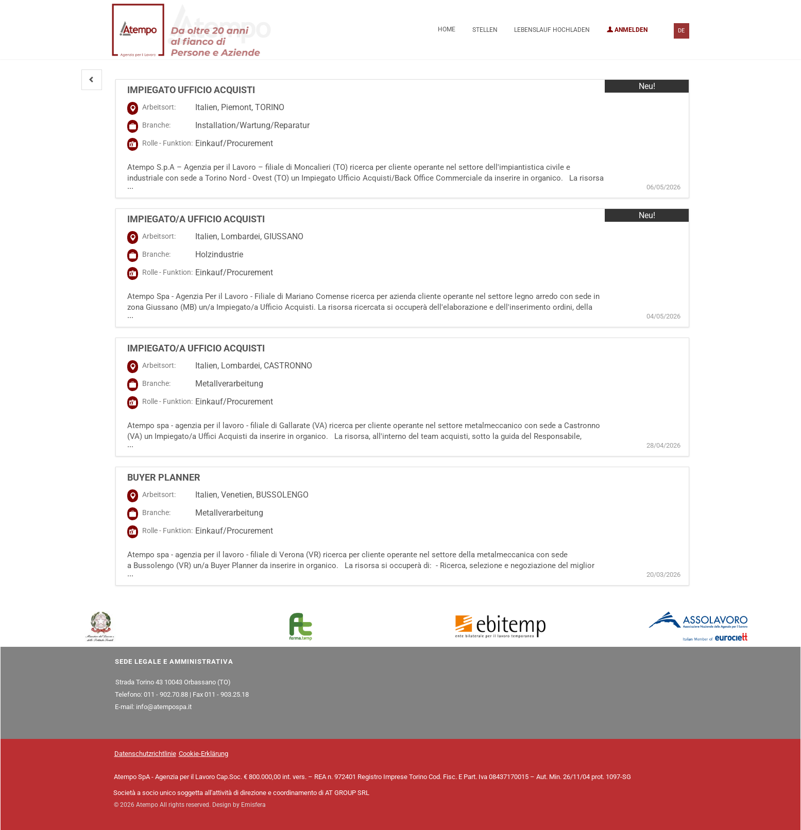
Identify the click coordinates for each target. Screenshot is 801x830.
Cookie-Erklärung (203, 753)
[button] (91, 79)
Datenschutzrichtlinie (145, 753)
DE (681, 30)
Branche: (156, 125)
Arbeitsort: (159, 107)
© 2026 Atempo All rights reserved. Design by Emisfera (190, 804)
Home (446, 29)
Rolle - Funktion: (167, 143)
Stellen (485, 29)
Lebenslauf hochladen (552, 29)
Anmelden (627, 29)
